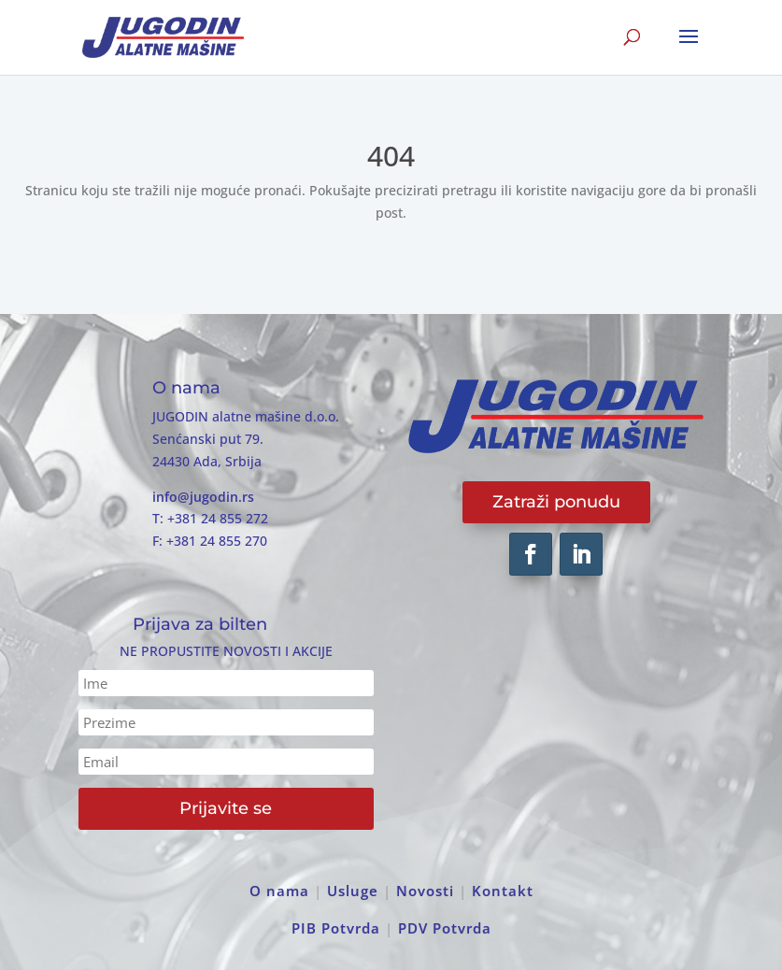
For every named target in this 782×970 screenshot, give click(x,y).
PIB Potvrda (335, 928)
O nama (279, 890)
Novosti (425, 890)
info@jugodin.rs (203, 497)
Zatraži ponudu (556, 502)
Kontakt (502, 890)
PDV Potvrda (444, 928)
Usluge (352, 890)
